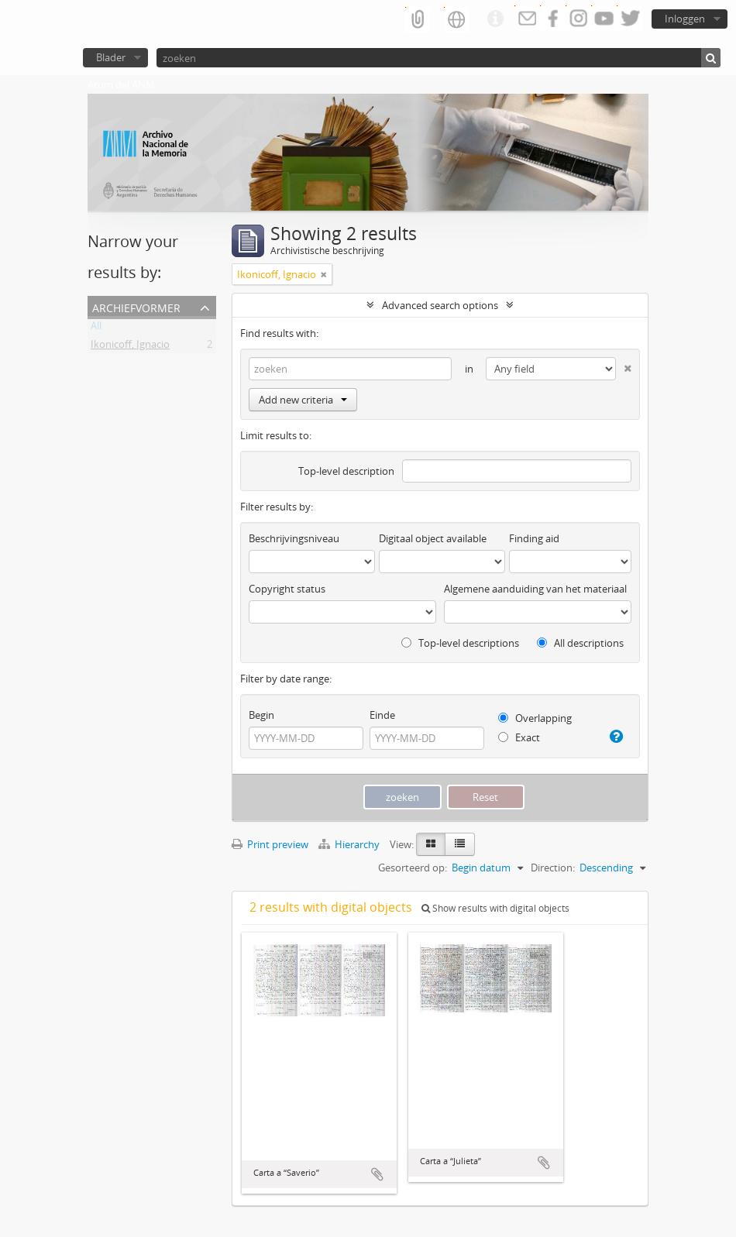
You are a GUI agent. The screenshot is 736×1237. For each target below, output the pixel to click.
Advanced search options (440, 305)
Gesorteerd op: (412, 867)
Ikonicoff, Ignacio (130, 347)
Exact (519, 737)
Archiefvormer (136, 306)
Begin (261, 715)
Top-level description (346, 471)
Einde (382, 715)
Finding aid (534, 538)
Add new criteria (303, 400)
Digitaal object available (433, 538)
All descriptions (580, 643)
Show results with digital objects (495, 908)
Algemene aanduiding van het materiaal (535, 589)
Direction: (553, 867)
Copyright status (287, 589)
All (96, 328)
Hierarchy (350, 844)
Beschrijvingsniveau (294, 538)
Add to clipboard (377, 1174)
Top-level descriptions (460, 643)
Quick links (495, 19)
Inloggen (685, 19)
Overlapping (535, 718)
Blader (111, 57)
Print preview (270, 844)
